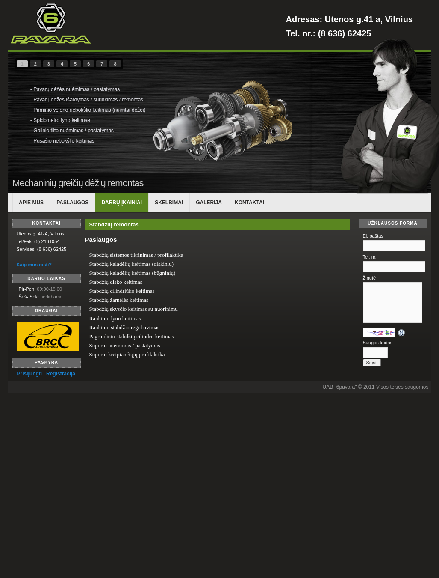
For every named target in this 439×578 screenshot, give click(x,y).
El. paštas (373, 235)
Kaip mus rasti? (34, 264)
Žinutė (369, 277)
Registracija (60, 374)
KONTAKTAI (249, 203)
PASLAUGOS (72, 203)
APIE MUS (31, 203)
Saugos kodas (378, 342)
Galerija (209, 203)
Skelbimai (169, 203)
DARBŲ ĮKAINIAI (121, 203)
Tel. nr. (370, 256)
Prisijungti (29, 374)
